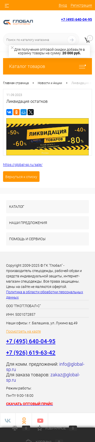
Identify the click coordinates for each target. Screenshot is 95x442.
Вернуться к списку (21, 177)
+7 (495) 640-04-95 (76, 19)
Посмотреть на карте (23, 331)
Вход (63, 5)
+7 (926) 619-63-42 (30, 353)
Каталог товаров (47, 66)
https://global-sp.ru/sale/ (23, 165)
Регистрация (81, 5)
